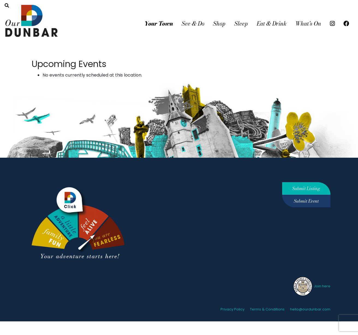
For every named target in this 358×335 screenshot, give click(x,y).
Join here (311, 286)
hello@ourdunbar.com (310, 309)
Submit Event (306, 201)
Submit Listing (306, 188)
